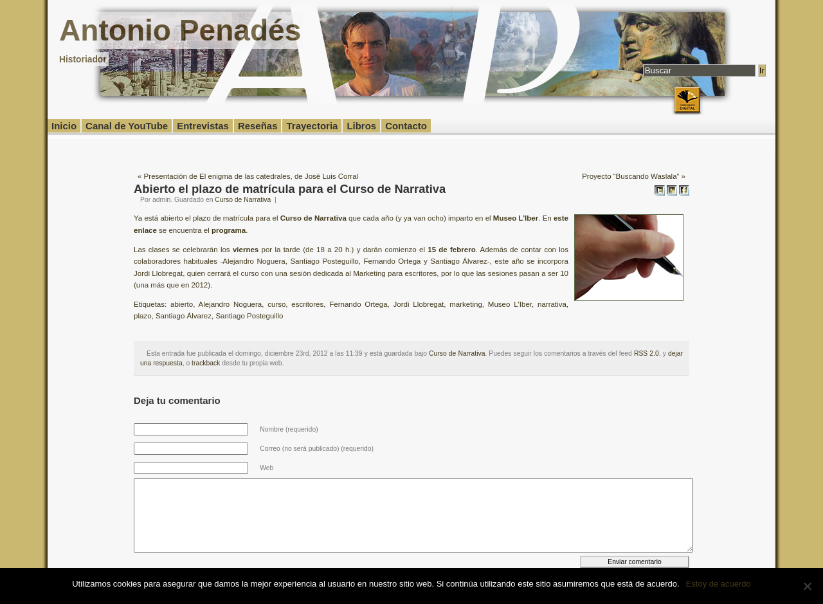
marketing (465, 304)
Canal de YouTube (127, 125)
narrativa (552, 304)
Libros (361, 125)
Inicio (64, 125)
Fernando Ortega (358, 304)
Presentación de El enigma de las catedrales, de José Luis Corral (251, 176)
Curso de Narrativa (243, 199)
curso (276, 304)
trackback (206, 363)
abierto (181, 304)
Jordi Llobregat (418, 304)
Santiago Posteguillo (249, 316)
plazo (143, 316)
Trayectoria (312, 125)
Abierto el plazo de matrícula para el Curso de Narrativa (290, 189)
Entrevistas (203, 125)
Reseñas (258, 125)
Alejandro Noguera (230, 304)
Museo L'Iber (510, 304)
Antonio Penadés (180, 30)
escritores (307, 304)
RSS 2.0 (646, 353)
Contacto (406, 125)
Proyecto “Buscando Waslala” (630, 176)
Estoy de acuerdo (718, 584)
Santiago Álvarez (184, 316)
